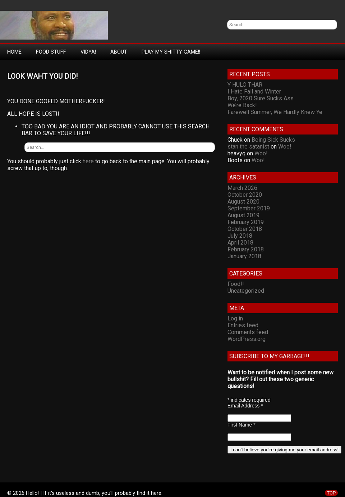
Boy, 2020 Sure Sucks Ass (260, 98)
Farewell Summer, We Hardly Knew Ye (274, 112)
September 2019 (248, 208)
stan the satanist (248, 146)
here (88, 161)
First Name (241, 425)
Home (14, 52)
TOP (331, 493)
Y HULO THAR (244, 84)
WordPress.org (246, 339)
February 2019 (245, 222)
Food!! (235, 284)
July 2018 (239, 235)
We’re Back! (242, 105)
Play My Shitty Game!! (171, 52)
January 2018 (244, 256)
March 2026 (242, 187)
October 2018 (244, 228)
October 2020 (244, 194)
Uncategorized (245, 290)
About (118, 52)
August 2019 (243, 215)
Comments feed (247, 332)
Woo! (284, 146)
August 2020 (243, 201)
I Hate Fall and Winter (254, 91)
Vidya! (88, 52)
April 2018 (240, 242)
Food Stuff (51, 52)
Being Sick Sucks (273, 139)
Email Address (245, 406)
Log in (235, 318)
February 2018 (245, 249)
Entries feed (242, 325)
